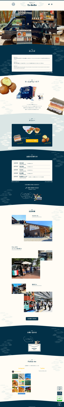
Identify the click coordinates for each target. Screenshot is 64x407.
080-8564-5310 (33, 188)
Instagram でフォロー (21, 393)
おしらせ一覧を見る (48, 72)
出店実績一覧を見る (32, 318)
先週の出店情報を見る (16, 181)
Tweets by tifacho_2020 (42, 370)
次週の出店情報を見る (48, 181)
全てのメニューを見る (32, 140)
